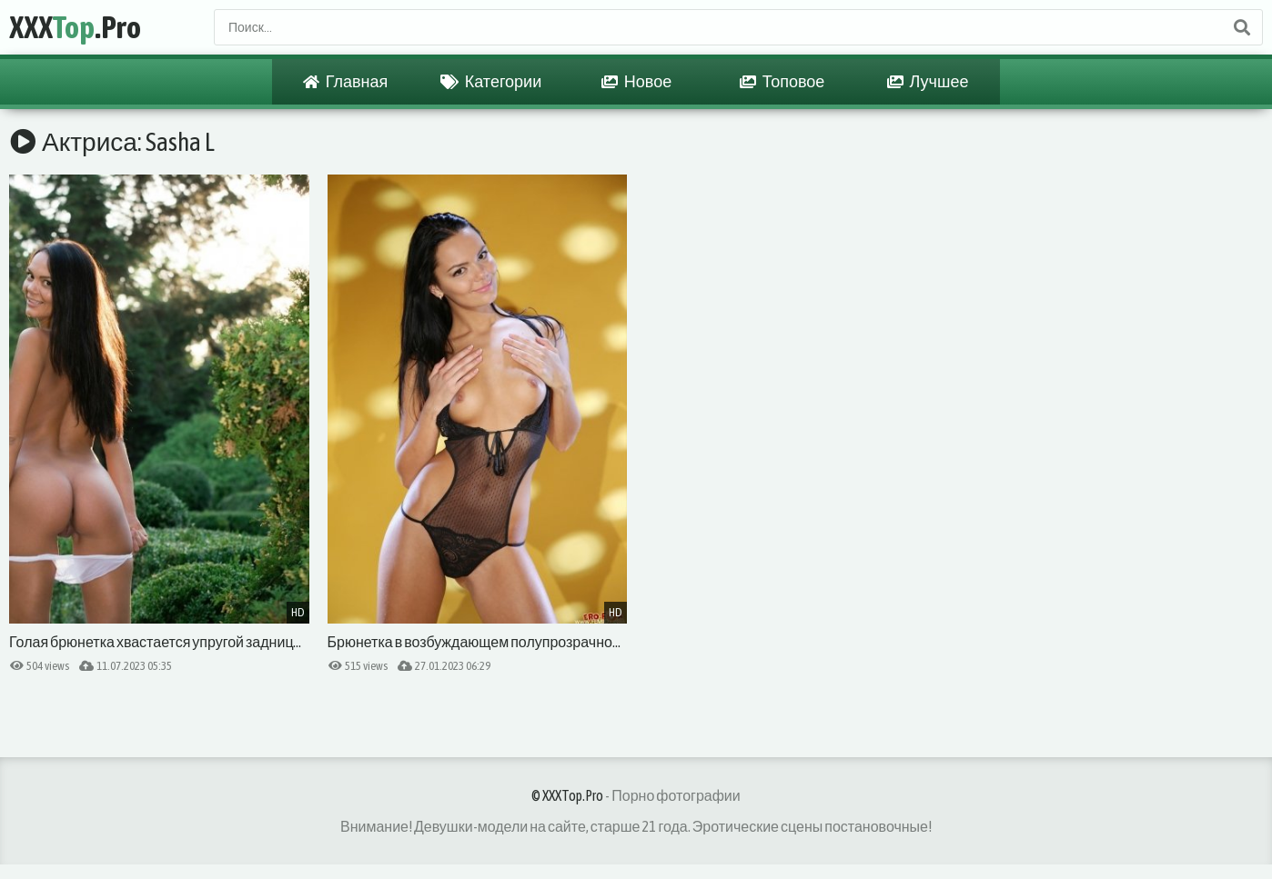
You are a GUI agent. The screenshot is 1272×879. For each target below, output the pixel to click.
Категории (490, 82)
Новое (636, 82)
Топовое (782, 82)
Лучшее (928, 82)
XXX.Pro (75, 27)
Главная (346, 82)
